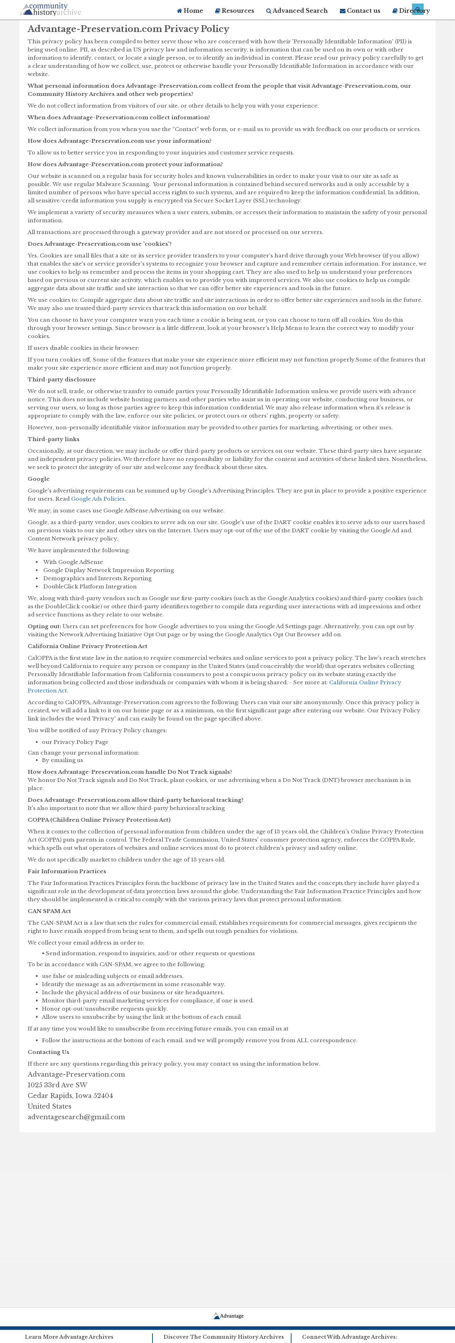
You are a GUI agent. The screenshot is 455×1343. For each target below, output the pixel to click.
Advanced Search (297, 10)
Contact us (360, 10)
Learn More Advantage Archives (69, 1337)
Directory (411, 10)
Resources (234, 10)
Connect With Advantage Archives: (349, 1337)
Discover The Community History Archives (224, 1337)
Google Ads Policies (98, 498)
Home (190, 10)
